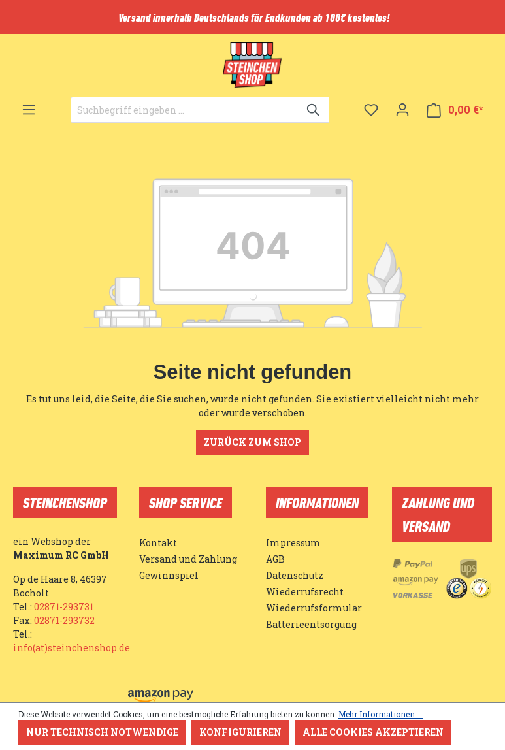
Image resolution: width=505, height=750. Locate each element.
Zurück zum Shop (252, 442)
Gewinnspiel (169, 575)
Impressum (293, 542)
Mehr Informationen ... (380, 714)
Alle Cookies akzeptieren (373, 732)
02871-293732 (64, 620)
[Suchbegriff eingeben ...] (185, 110)
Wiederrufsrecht (305, 591)
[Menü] (28, 110)
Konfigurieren (240, 732)
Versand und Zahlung (188, 559)
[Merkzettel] (371, 110)
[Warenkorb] (455, 110)
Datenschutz (294, 575)
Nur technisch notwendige (102, 732)
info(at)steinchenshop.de (71, 648)
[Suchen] (314, 110)
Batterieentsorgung (311, 624)
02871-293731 (63, 606)
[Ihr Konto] (402, 110)
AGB (275, 559)
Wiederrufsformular (314, 608)
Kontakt (158, 542)
